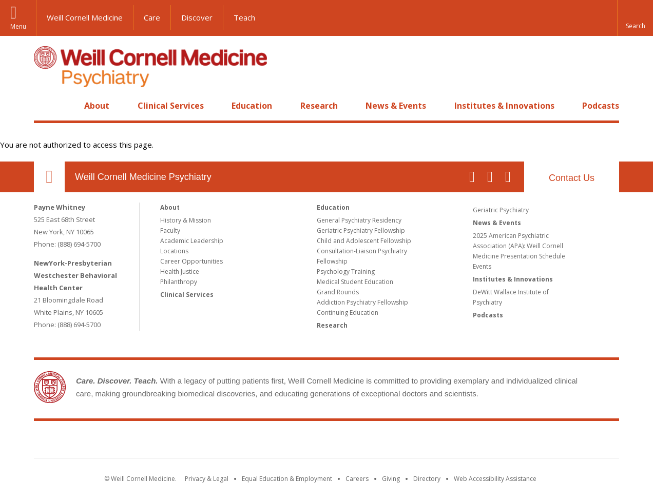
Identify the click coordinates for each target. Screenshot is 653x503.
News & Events (396, 105)
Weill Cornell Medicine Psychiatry (143, 177)
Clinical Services (171, 105)
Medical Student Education (355, 281)
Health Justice (179, 271)
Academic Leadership (191, 240)
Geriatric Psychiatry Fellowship (361, 230)
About (96, 105)
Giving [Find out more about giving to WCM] (391, 478)
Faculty (170, 230)
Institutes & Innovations (504, 105)
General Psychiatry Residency (359, 220)
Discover (197, 17)
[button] (635, 18)
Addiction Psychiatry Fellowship (362, 302)
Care (152, 17)
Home (45, 105)
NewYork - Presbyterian (412, 441)
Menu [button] (18, 26)
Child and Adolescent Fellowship (364, 240)
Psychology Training (346, 271)
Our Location (49, 177)
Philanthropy (178, 281)
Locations (174, 251)
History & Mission (185, 220)
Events (482, 266)
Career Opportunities (191, 261)
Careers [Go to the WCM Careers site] (357, 478)
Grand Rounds (338, 292)
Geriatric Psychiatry (501, 210)
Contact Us (571, 178)
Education (252, 105)
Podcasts (600, 105)
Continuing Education (347, 312)
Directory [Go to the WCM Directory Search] (426, 478)
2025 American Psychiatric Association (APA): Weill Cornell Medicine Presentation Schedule (519, 245)
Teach (244, 17)
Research (319, 105)
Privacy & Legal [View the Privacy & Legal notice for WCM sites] (206, 478)
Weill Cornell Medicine (85, 17)
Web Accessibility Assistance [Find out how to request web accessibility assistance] (495, 478)
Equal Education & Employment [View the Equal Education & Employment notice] (287, 478)
